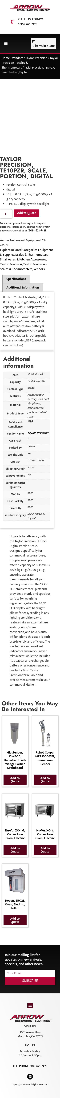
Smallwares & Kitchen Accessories (23, 259)
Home (6, 58)
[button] (5, 43)
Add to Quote (26, 213)
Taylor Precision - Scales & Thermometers (23, 267)
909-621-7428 (38, 1066)
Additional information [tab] (22, 287)
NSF (30, 421)
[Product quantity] (6, 213)
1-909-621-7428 (27, 24)
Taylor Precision (36, 58)
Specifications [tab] (16, 279)
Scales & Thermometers (31, 254)
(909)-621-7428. (37, 230)
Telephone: (21, 1066)
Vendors (17, 58)
